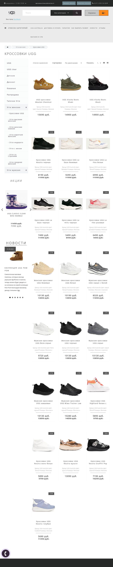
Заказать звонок (69, 3)
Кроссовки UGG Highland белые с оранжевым (98, 403)
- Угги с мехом (15, 148)
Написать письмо (84, 3)
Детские (11, 76)
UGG (9, 63)
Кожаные (11, 88)
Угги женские (13, 107)
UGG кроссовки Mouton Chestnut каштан (43, 102)
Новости (95, 28)
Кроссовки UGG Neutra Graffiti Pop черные (98, 463)
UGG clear (12, 69)
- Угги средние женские (15, 163)
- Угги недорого (15, 142)
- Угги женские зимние (15, 128)
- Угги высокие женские (15, 120)
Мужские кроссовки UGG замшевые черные (43, 403)
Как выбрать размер (81, 28)
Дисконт (11, 82)
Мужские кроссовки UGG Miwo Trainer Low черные (70, 403)
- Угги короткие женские (15, 135)
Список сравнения (40, 63)
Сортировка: (57, 63)
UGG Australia (37, 28)
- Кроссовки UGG (16, 113)
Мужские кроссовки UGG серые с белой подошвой (98, 282)
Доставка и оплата (53, 28)
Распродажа (13, 95)
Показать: (90, 63)
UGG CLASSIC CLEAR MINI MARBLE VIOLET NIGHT (16, 215)
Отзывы (104, 28)
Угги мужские (13, 170)
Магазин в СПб (37, 37)
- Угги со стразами (12, 155)
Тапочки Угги (13, 101)
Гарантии (67, 28)
